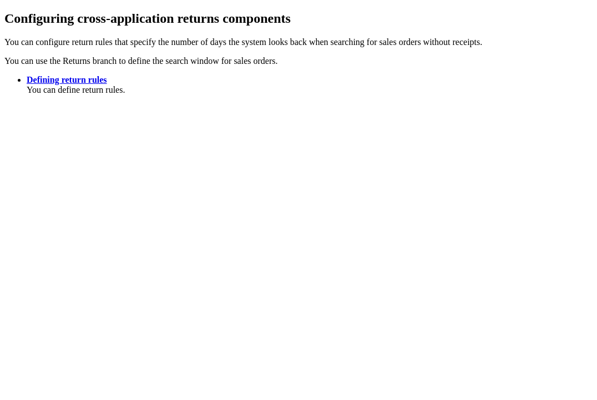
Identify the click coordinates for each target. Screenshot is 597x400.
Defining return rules (67, 79)
